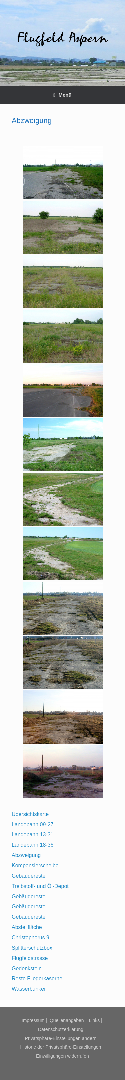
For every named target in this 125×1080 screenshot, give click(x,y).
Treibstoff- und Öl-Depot (40, 886)
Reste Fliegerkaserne (37, 978)
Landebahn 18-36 (32, 845)
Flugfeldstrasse (30, 958)
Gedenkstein (27, 968)
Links (94, 1020)
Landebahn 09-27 (32, 824)
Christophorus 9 (30, 937)
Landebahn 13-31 (32, 834)
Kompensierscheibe (35, 865)
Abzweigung (26, 855)
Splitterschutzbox (32, 948)
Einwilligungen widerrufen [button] (62, 1056)
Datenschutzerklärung (60, 1029)
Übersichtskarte (30, 814)
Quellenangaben (67, 1020)
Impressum (33, 1020)
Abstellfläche (27, 927)
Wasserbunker (29, 989)
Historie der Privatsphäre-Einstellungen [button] (60, 1047)
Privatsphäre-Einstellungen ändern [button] (61, 1038)
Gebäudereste (28, 876)
